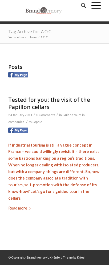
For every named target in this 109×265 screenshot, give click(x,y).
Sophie (37, 122)
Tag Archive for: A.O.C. (30, 32)
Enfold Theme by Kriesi (69, 257)
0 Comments (45, 115)
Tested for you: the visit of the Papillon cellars (49, 103)
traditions (84, 158)
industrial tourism (28, 145)
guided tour (66, 191)
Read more (20, 208)
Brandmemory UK (39, 257)
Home (33, 37)
